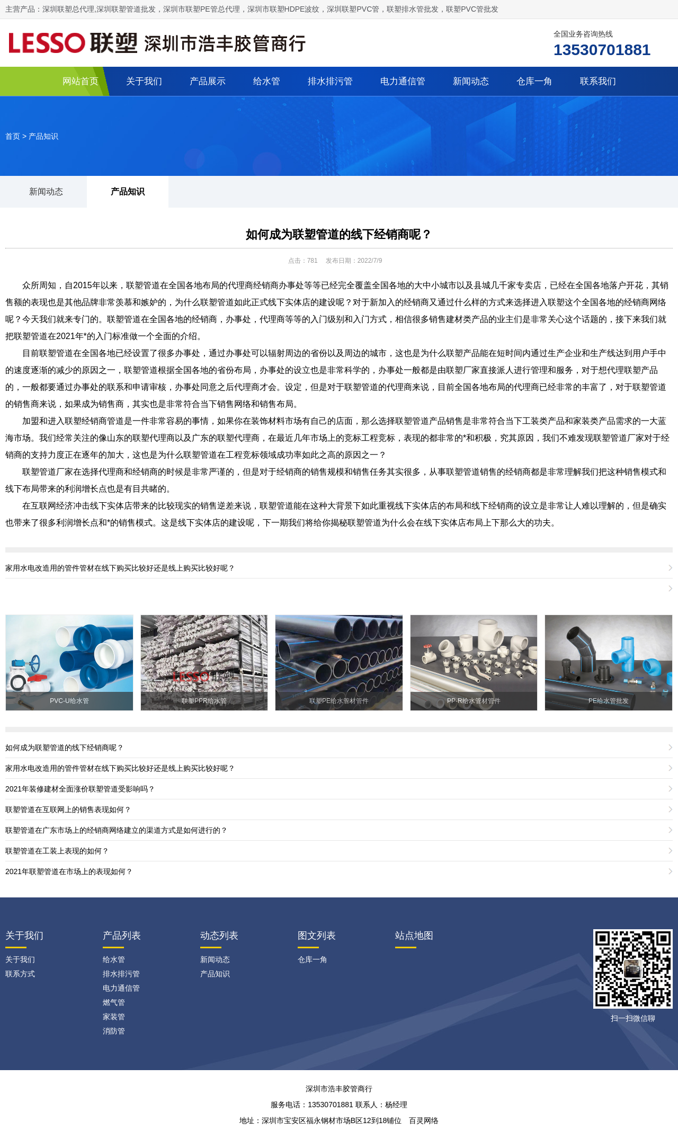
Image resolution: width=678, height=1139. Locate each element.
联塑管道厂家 (47, 471)
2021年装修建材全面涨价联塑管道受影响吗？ (80, 789)
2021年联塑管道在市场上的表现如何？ (69, 871)
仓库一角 (534, 81)
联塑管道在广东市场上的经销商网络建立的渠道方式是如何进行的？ (116, 830)
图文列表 (317, 935)
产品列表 (122, 935)
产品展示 (208, 81)
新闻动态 (471, 81)
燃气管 (114, 1002)
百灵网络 (424, 1120)
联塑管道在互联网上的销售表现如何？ (68, 809)
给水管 (266, 81)
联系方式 (20, 973)
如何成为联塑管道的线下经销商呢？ (339, 234)
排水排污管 (330, 81)
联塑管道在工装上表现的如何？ (57, 851)
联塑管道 (217, 302)
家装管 (114, 1016)
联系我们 (598, 81)
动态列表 (219, 935)
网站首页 (81, 81)
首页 (12, 136)
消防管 (114, 1031)
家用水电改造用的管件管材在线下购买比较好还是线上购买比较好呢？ (120, 568)
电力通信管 (402, 81)
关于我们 (144, 81)
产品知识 (43, 136)
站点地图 (414, 935)
